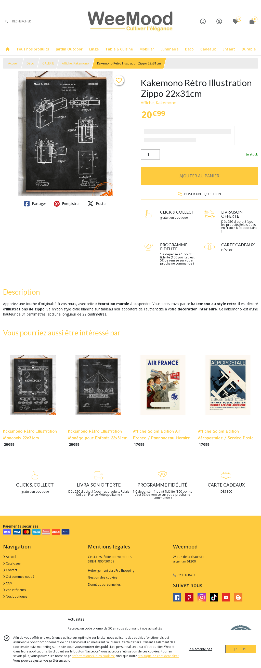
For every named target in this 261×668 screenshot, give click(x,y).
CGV (7, 583)
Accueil (13, 63)
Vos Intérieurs (14, 590)
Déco (30, 63)
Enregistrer (67, 204)
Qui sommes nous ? (18, 576)
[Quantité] (150, 154)
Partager (35, 204)
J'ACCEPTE (241, 649)
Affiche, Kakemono (75, 63)
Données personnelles (104, 584)
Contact (10, 570)
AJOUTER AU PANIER (199, 176)
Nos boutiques (15, 596)
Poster (97, 204)
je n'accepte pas (200, 649)
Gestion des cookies (102, 577)
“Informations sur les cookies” (93, 656)
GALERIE (48, 63)
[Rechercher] (6, 21)
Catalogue (12, 563)
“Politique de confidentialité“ (158, 656)
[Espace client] (219, 21)
